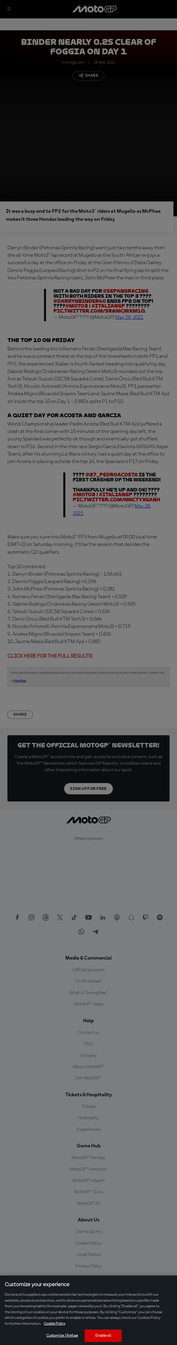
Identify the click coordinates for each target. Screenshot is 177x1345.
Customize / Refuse (62, 1336)
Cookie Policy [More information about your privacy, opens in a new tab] (54, 1324)
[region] (88, 1310)
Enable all (103, 1336)
